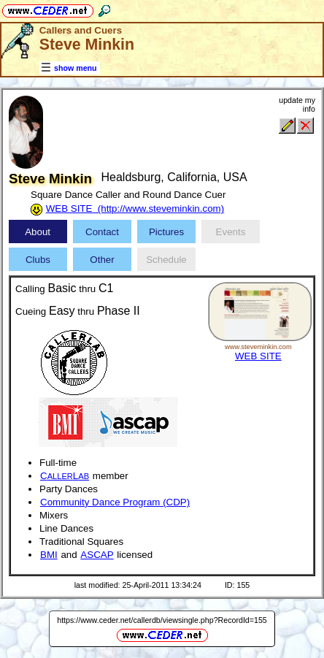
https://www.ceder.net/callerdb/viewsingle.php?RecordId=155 (162, 620)
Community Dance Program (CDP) (115, 502)
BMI (49, 554)
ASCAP (96, 554)
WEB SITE (258, 356)
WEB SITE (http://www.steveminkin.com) (135, 208)
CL (64, 475)
